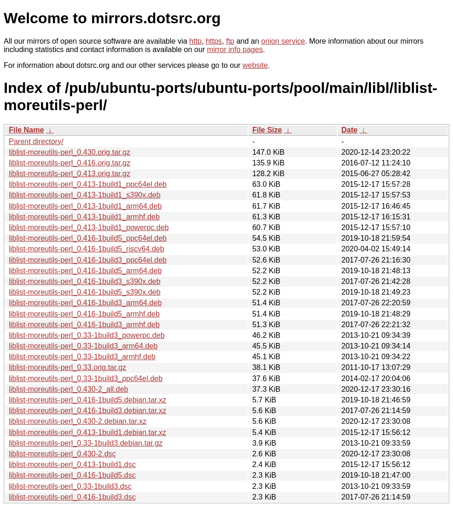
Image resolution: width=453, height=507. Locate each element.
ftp (230, 41)
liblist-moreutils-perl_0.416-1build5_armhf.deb (84, 314)
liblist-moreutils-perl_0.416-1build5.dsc (72, 475)
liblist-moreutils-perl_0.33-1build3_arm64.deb (83, 346)
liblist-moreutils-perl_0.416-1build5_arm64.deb (85, 271)
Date (349, 130)
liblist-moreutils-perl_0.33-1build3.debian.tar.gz (86, 443)
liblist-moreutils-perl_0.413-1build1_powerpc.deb (89, 227)
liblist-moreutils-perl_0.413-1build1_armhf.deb (84, 217)
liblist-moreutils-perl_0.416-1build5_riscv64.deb (86, 249)
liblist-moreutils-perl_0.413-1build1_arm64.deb (85, 206)
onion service (283, 41)
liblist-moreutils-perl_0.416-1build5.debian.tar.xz (87, 400)
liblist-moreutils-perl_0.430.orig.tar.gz (69, 152)
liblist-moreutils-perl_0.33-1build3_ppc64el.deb (86, 378)
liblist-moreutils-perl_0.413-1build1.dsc (72, 464)
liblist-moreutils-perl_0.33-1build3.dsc (70, 486)
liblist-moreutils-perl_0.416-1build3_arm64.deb (85, 303)
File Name (26, 130)
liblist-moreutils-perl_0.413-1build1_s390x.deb (84, 195)
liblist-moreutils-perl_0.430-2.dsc (62, 454)
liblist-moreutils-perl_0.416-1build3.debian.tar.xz (87, 411)
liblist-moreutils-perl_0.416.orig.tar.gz (69, 163)
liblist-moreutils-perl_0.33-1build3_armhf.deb (82, 357)
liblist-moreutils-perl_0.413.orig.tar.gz (69, 174)
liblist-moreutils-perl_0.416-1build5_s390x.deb (84, 292)
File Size (267, 130)
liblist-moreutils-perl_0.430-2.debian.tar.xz (77, 421)
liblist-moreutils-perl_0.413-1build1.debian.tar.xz (87, 432)
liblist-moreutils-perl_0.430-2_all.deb (68, 389)
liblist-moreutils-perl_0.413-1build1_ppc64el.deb (88, 184)
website (255, 65)
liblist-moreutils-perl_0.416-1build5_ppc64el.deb (88, 238)
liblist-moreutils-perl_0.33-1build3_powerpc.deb (86, 335)
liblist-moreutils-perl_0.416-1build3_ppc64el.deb (88, 260)
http (195, 41)
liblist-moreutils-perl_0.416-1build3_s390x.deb (84, 281)
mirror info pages (235, 49)
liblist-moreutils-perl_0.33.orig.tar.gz (67, 367)
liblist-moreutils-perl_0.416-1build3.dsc (72, 497)
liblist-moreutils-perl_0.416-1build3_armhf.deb (84, 325)
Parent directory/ (36, 141)
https (214, 41)
